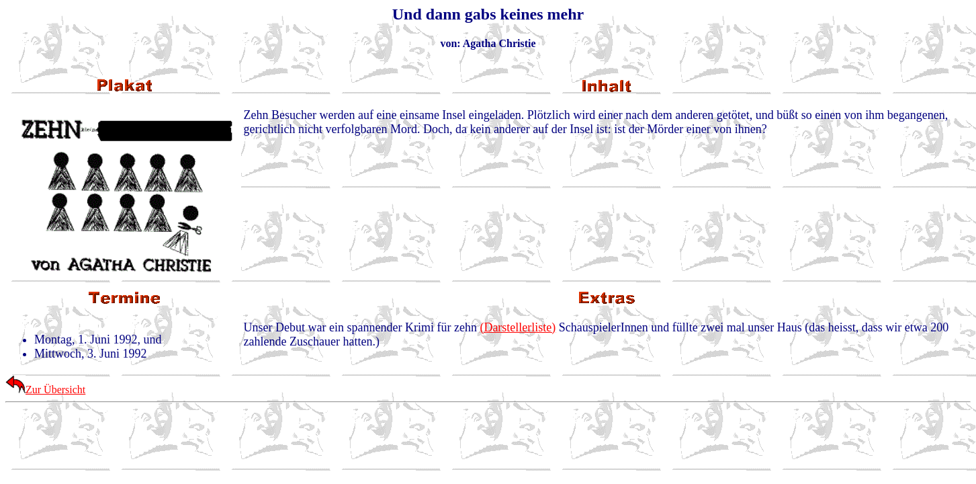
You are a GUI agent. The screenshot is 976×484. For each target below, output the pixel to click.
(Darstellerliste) (518, 327)
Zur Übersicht (45, 389)
